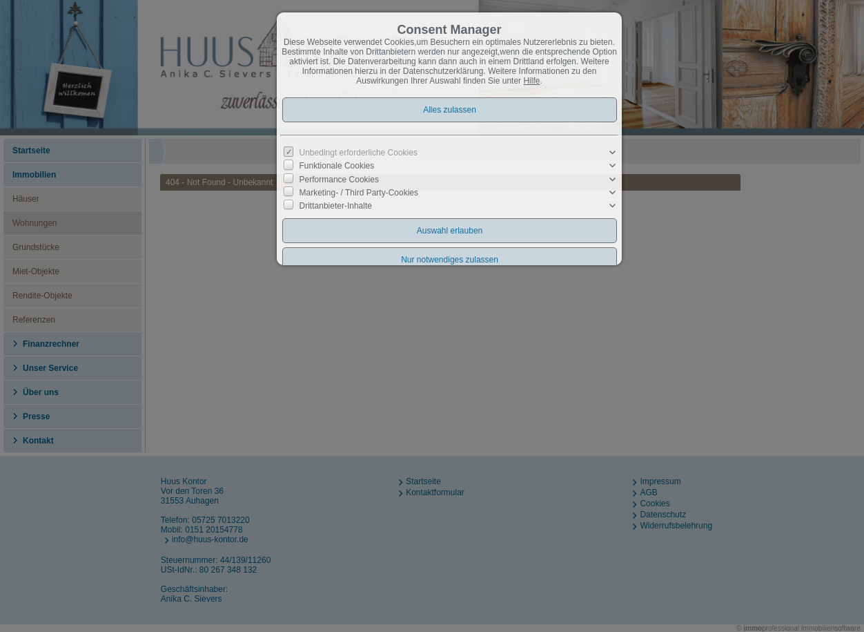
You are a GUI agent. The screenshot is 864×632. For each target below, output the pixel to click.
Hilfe (531, 81)
